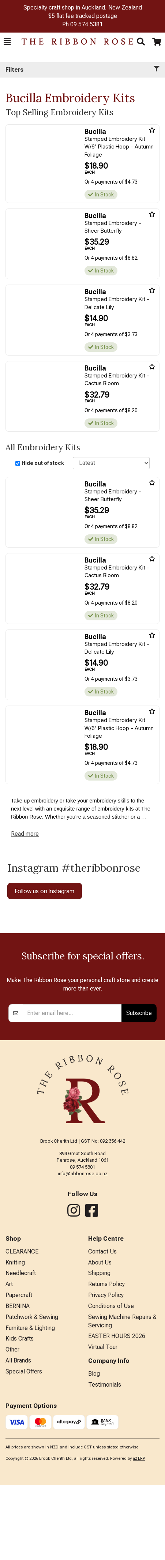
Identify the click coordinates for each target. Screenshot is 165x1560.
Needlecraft (20, 1348)
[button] (7, 41)
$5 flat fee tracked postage (82, 15)
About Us (100, 1337)
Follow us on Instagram (44, 891)
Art (9, 1359)
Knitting (15, 1337)
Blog (94, 1448)
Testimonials (104, 1459)
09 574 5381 (86, 24)
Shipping (99, 1348)
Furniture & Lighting (30, 1402)
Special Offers (23, 1446)
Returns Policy (106, 1359)
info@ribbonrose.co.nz (83, 1248)
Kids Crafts (19, 1413)
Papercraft (18, 1370)
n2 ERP (139, 1533)
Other (12, 1424)
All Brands (18, 1435)
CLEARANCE (21, 1326)
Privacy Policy (106, 1370)
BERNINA (17, 1380)
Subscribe (139, 1087)
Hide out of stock (43, 463)
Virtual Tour (102, 1421)
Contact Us (102, 1326)
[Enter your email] (72, 1088)
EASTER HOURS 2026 (116, 1410)
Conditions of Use (111, 1380)
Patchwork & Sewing (31, 1391)
